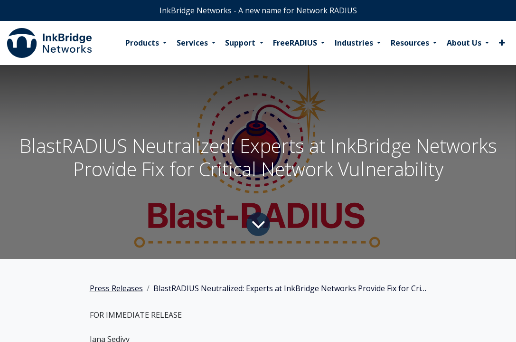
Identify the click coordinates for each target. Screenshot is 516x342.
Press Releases (116, 288)
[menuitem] (146, 43)
